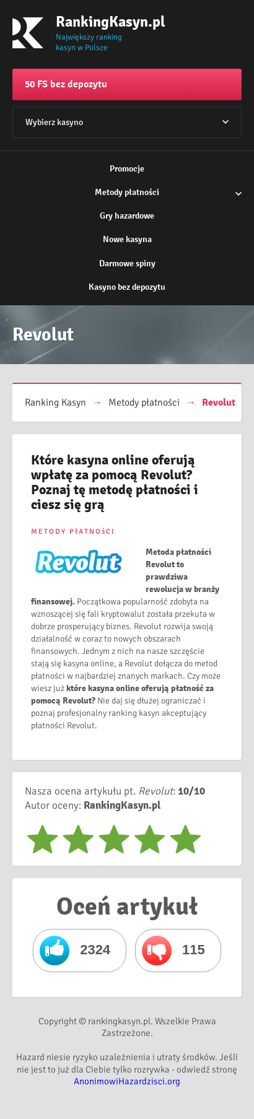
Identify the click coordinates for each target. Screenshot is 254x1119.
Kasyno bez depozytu (127, 287)
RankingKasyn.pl (96, 21)
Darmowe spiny (127, 263)
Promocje (127, 168)
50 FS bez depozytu (66, 84)
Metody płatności (127, 192)
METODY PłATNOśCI (73, 531)
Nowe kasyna (127, 239)
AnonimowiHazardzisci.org (127, 1081)
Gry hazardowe (127, 216)
